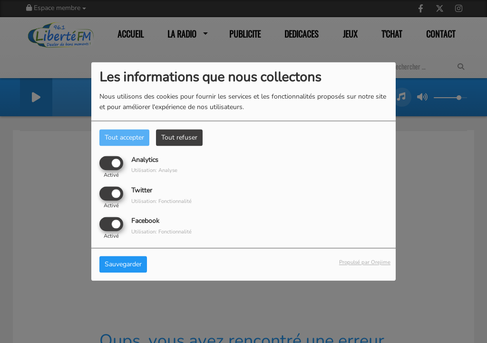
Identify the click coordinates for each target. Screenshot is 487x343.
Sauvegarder (123, 264)
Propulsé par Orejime (364, 262)
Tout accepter (124, 137)
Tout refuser (179, 137)
